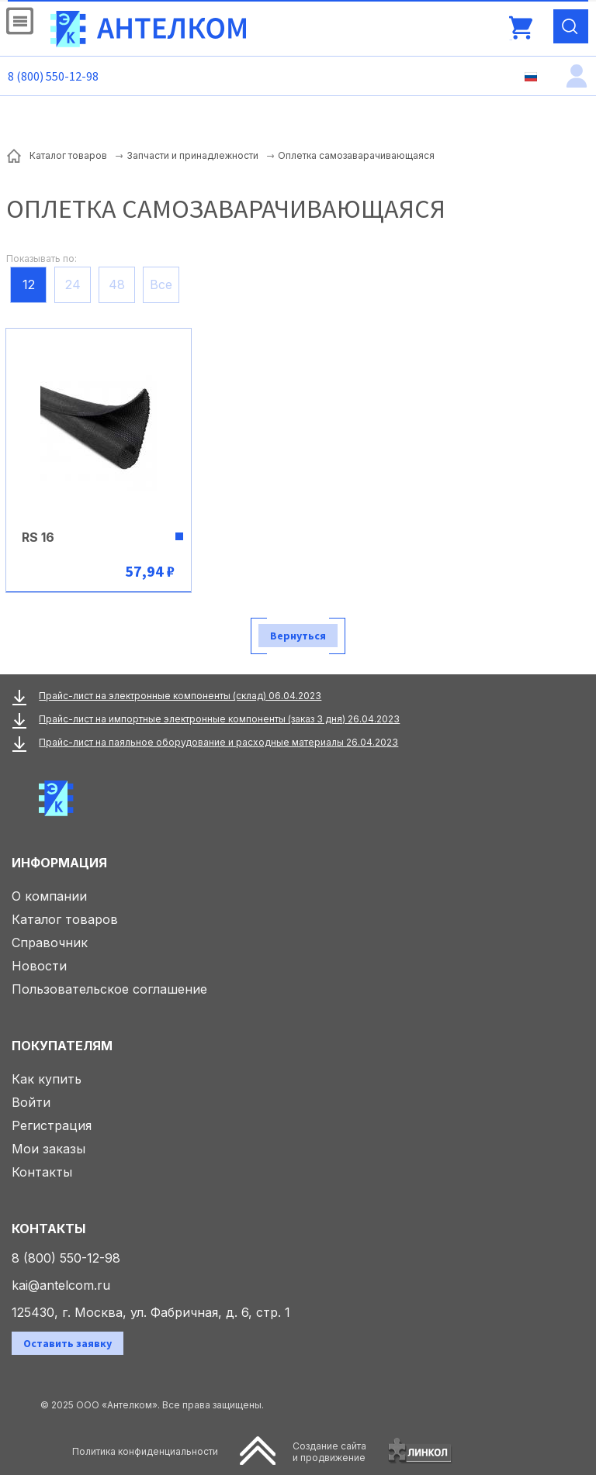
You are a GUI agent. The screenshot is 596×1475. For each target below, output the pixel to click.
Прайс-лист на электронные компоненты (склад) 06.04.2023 (180, 695)
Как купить (46, 1079)
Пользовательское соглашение (109, 989)
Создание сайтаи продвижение (329, 1451)
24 (73, 284)
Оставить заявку (67, 1343)
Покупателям (62, 1045)
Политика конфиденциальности (145, 1451)
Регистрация (52, 1125)
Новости (39, 966)
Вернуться (298, 636)
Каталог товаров (65, 919)
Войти (31, 1102)
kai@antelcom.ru (61, 1285)
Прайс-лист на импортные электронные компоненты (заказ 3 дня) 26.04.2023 (219, 719)
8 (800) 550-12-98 (53, 76)
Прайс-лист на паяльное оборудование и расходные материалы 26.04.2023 (218, 742)
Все (161, 284)
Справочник (50, 942)
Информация (59, 862)
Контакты (42, 1172)
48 (117, 284)
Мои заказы (48, 1148)
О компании (49, 896)
